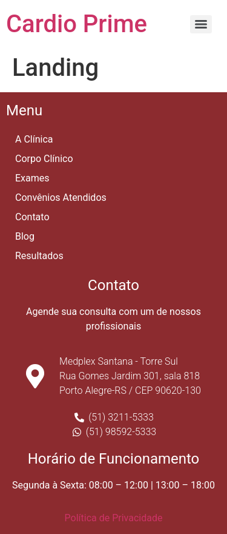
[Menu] (201, 24)
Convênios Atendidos (61, 197)
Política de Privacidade (114, 518)
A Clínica (34, 139)
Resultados (39, 256)
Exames (32, 178)
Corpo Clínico (44, 158)
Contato (32, 217)
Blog (25, 236)
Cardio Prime (76, 24)
